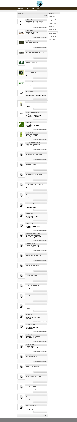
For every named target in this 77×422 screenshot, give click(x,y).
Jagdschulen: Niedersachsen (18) (53, 23)
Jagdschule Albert (28, 152)
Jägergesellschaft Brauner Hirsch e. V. (31, 243)
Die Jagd (27, 8)
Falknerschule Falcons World (30, 314)
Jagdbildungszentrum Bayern (30, 364)
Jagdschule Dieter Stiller (29, 132)
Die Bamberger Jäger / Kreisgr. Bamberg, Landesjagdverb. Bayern (36, 172)
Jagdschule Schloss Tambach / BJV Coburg (32, 112)
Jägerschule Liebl (28, 294)
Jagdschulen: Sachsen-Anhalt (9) (53, 30)
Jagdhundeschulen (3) (52, 39)
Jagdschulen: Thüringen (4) (52, 33)
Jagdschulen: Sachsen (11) (52, 29)
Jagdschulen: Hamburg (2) (52, 19)
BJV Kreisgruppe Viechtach (30, 193)
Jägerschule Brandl (29, 50)
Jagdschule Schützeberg (29, 30)
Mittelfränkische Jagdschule (30, 213)
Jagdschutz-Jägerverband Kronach (31, 162)
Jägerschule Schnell (29, 253)
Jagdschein (32, 8)
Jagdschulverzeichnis (20, 8)
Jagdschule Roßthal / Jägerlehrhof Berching (32, 203)
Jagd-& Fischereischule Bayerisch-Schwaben (33, 142)
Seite (43, 415)
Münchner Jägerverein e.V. (30, 344)
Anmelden (57, 10)
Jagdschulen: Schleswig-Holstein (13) (53, 32)
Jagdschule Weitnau (29, 122)
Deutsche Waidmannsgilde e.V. (30, 354)
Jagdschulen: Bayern (20, 25)
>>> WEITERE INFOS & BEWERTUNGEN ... (40, 27)
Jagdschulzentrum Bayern (30, 81)
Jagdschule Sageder (29, 334)
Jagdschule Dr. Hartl (29, 19)
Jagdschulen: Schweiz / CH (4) (53, 36)
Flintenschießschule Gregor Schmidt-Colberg (33, 233)
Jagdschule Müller (28, 102)
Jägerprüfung (38, 8)
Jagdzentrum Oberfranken (30, 40)
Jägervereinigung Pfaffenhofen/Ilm (31, 324)
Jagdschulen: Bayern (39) (52, 16)
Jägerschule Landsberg (29, 91)
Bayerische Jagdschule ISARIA (30, 395)
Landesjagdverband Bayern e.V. (31, 405)
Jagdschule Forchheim (29, 223)
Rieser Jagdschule (28, 263)
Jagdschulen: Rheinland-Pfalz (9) (53, 26)
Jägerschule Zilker (28, 304)
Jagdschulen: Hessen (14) (52, 20)
